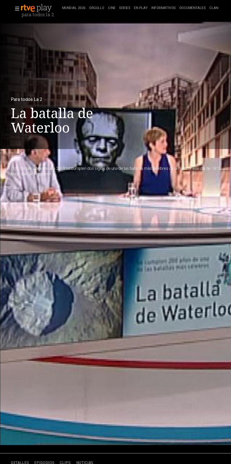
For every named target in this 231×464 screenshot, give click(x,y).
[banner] (40, 8)
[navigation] (140, 8)
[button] (16, 9)
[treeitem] (73, 8)
